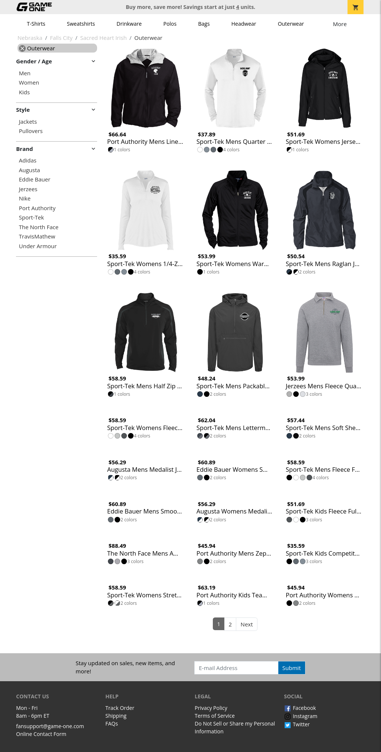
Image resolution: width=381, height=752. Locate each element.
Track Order (119, 707)
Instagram (300, 716)
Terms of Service (215, 715)
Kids (24, 92)
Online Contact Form (41, 733)
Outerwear (291, 23)
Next (247, 624)
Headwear (243, 23)
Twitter (297, 724)
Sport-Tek (31, 217)
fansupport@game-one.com (50, 726)
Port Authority (37, 208)
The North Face (38, 227)
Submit (291, 668)
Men (25, 73)
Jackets (28, 122)
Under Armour (38, 246)
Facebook (300, 707)
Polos (169, 23)
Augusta (29, 170)
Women (29, 82)
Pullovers (31, 131)
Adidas (27, 160)
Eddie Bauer (35, 179)
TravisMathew (37, 236)
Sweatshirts (81, 23)
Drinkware (129, 23)
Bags (204, 23)
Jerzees (28, 189)
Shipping (116, 715)
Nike (25, 198)
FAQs (111, 723)
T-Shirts (36, 23)
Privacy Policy (211, 707)
